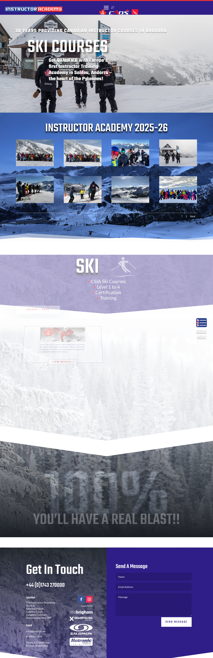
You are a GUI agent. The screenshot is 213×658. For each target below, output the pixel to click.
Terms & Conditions (38, 642)
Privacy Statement (37, 645)
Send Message (176, 622)
